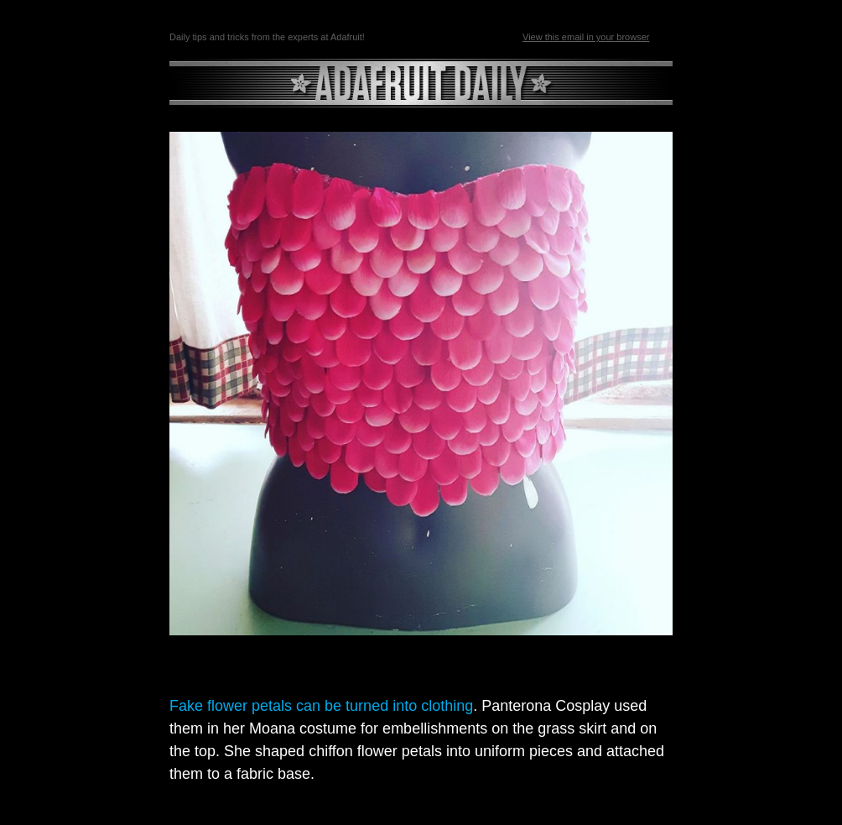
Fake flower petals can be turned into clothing (321, 705)
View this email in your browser (585, 37)
